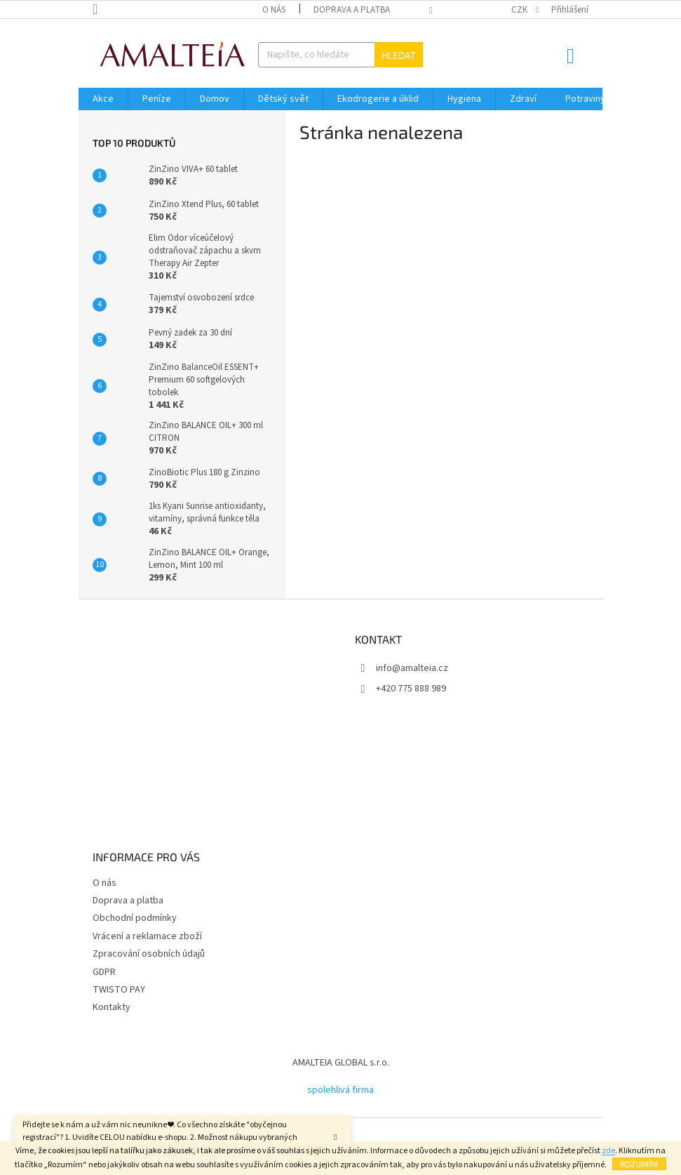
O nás (273, 10)
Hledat (399, 55)
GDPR (104, 972)
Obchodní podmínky (135, 918)
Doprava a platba (351, 10)
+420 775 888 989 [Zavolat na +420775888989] (411, 689)
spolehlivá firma (340, 1090)
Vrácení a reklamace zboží (147, 936)
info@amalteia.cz (412, 668)
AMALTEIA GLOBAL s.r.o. (340, 1063)
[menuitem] (103, 99)
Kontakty (111, 1007)
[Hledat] (341, 54)
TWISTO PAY (119, 990)
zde (608, 1151)
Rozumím (639, 1164)
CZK (520, 10)
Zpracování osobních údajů (149, 954)
